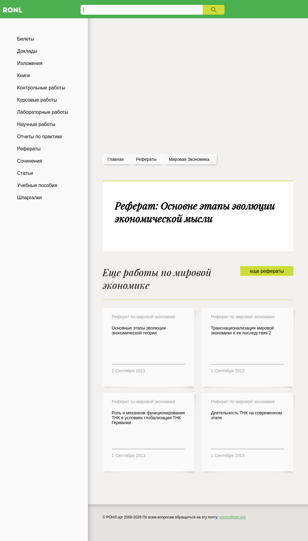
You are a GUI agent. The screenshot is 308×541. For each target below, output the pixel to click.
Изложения (29, 63)
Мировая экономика (189, 159)
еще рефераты (267, 271)
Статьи (25, 173)
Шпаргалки (29, 197)
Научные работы (36, 124)
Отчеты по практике (39, 136)
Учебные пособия (37, 185)
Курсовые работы (37, 100)
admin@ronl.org (232, 517)
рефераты (146, 159)
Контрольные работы (41, 87)
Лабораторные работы (42, 112)
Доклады (27, 51)
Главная (115, 159)
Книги (23, 75)
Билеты (25, 38)
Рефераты (29, 148)
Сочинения (29, 161)
